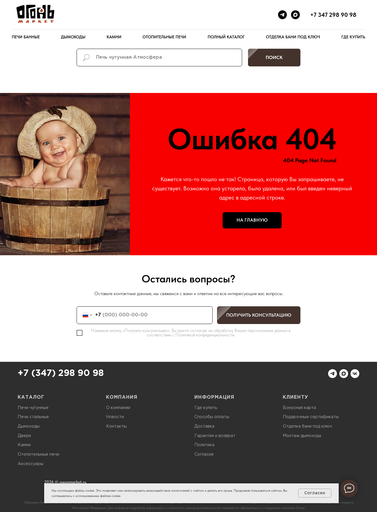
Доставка (204, 426)
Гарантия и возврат (214, 436)
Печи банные (26, 37)
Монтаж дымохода (302, 436)
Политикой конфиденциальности (204, 335)
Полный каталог (226, 37)
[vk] (354, 373)
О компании (118, 408)
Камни (114, 37)
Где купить (353, 37)
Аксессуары (30, 464)
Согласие (204, 454)
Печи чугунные (33, 408)
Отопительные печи (164, 37)
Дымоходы (73, 37)
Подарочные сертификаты (311, 417)
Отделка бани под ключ (293, 37)
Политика (204, 445)
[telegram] (282, 14)
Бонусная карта (299, 408)
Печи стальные (33, 417)
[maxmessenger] (295, 14)
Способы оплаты (211, 417)
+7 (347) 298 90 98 (61, 373)
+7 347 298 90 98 (333, 14)
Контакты (116, 426)
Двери (24, 436)
